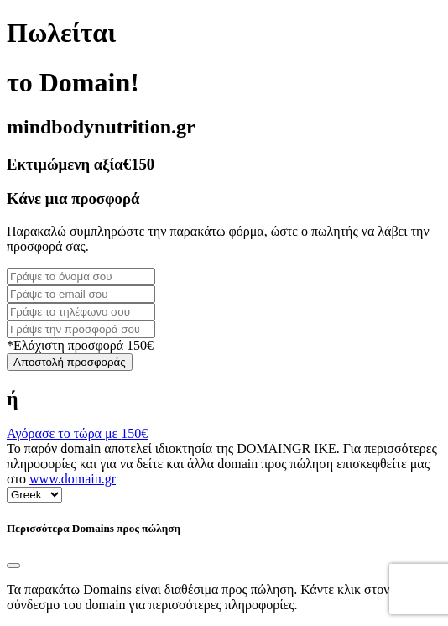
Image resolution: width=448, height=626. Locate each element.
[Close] (13, 565)
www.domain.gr (72, 479)
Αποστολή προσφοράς (69, 362)
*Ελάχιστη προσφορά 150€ (80, 345)
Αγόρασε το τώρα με (77, 433)
